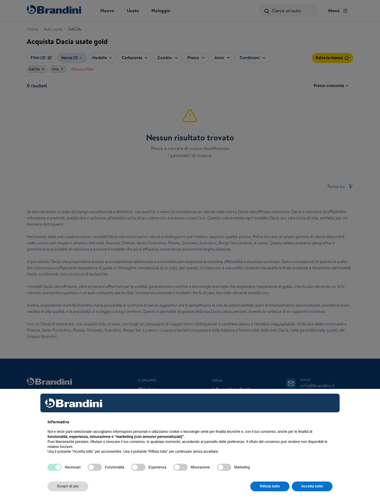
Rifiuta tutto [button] (270, 486)
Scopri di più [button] (68, 486)
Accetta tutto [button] (312, 486)
